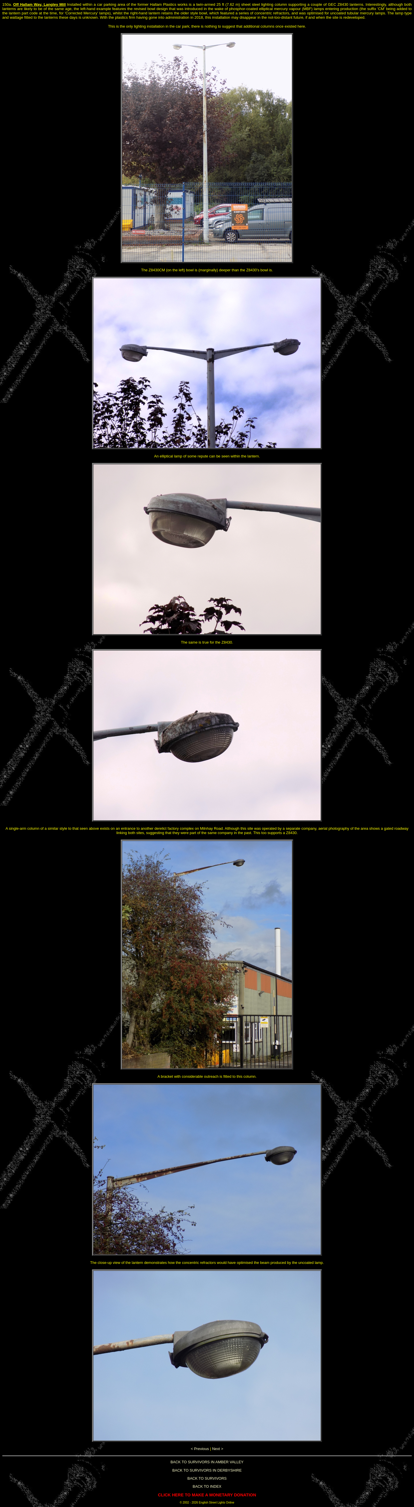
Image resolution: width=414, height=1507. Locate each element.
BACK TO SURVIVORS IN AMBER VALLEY (207, 1462)
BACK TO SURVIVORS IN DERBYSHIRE (206, 1470)
